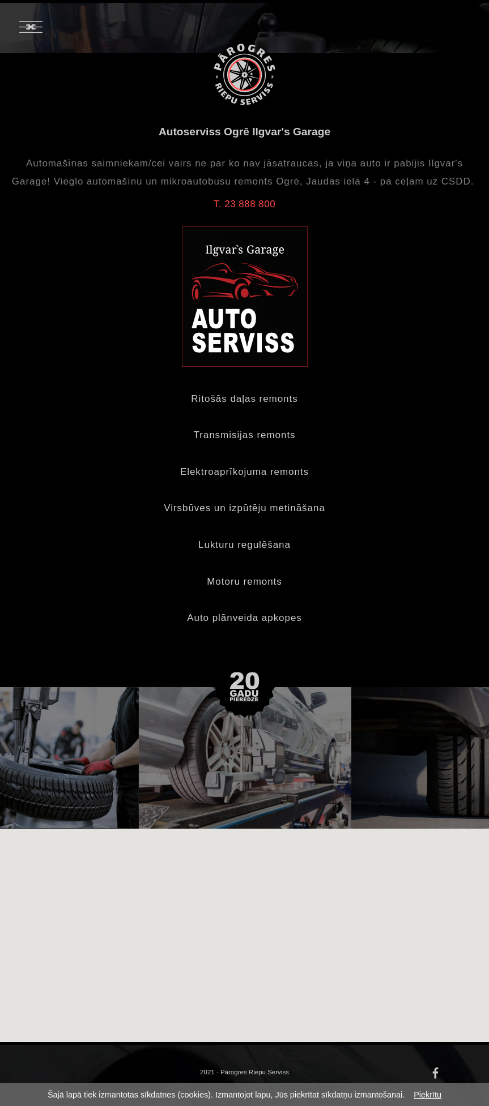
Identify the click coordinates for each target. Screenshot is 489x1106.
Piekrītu (427, 1094)
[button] (269, 986)
